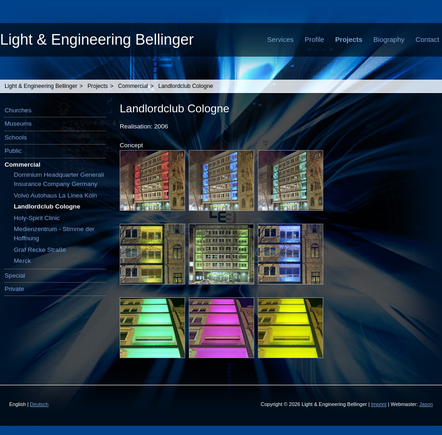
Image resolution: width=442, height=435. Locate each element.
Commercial (133, 86)
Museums (18, 123)
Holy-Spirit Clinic (37, 218)
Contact (427, 39)
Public (13, 150)
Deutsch (39, 404)
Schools (16, 137)
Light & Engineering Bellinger (97, 39)
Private (14, 288)
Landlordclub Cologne (185, 86)
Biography (388, 39)
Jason (426, 404)
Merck (22, 260)
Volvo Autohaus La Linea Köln (55, 195)
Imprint (379, 404)
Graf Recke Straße (40, 249)
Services (280, 39)
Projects (348, 39)
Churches (18, 110)
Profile (314, 39)
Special (15, 275)
